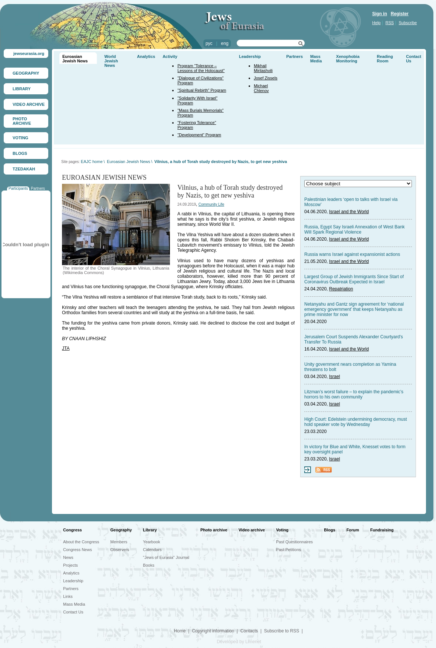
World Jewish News (111, 61)
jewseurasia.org (28, 53)
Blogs (329, 530)
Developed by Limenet (239, 641)
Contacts (249, 631)
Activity (170, 56)
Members (118, 542)
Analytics (146, 56)
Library (150, 530)
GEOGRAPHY (26, 73)
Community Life (211, 204)
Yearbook (151, 542)
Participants (18, 188)
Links (68, 596)
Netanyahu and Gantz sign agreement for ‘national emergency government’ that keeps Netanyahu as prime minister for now (354, 309)
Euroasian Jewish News (75, 58)
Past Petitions (288, 549)
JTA (65, 348)
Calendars (152, 549)
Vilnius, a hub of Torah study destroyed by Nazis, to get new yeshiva (220, 161)
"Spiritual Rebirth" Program (201, 90)
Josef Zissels (266, 78)
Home (180, 631)
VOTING (20, 138)
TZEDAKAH (24, 169)
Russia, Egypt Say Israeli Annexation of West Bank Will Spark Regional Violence (354, 229)
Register (400, 13)
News (68, 557)
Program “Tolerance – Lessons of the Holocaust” (200, 68)
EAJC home (92, 161)
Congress (72, 530)
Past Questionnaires (294, 542)
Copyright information (213, 631)
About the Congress (81, 542)
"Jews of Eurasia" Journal (166, 557)
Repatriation (341, 289)
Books (148, 565)
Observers (119, 549)
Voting (282, 530)
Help (376, 22)
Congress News (77, 549)
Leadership (250, 56)
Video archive (252, 530)
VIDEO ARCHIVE (29, 104)
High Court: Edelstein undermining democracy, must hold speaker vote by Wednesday (355, 422)
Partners (38, 188)
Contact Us (73, 612)
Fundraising (382, 530)
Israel (334, 376)
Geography (121, 530)
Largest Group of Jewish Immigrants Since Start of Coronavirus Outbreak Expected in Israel (354, 279)
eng (225, 43)
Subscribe (408, 22)
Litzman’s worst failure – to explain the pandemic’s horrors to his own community (353, 394)
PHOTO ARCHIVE (22, 121)
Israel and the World (349, 211)
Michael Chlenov (261, 88)
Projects (70, 565)
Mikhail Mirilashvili (263, 68)
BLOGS (20, 153)
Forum (353, 530)
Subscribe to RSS (281, 631)
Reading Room (385, 58)
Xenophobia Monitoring (348, 58)
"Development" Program (199, 135)
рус (209, 43)
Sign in (379, 13)
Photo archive (213, 530)
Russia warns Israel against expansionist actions (352, 254)
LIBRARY (21, 89)
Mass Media (316, 58)
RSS (390, 22)
